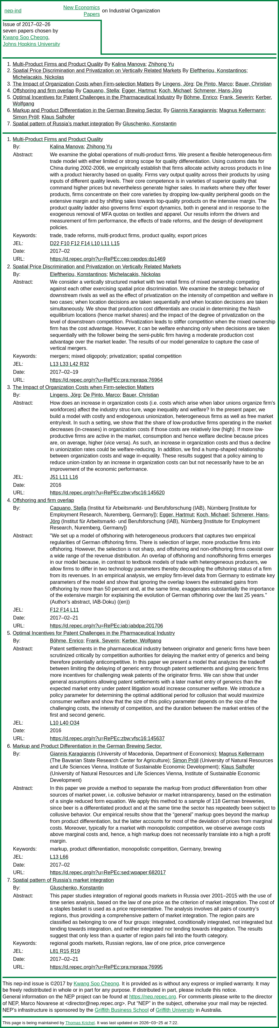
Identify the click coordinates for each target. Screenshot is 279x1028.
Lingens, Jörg (178, 84)
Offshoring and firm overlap (43, 90)
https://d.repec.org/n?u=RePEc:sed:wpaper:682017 (108, 872)
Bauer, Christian (253, 84)
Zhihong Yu (161, 64)
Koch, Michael (175, 90)
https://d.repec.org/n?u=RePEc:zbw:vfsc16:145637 (107, 738)
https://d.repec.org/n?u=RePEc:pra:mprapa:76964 (106, 380)
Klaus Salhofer (58, 117)
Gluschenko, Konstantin (150, 123)
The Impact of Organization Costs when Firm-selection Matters (83, 84)
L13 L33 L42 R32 (69, 364)
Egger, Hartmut (139, 90)
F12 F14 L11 (64, 610)
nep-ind (12, 10)
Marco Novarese (39, 1003)
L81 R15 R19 (65, 951)
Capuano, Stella (101, 90)
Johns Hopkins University (31, 44)
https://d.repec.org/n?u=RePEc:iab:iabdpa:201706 (106, 625)
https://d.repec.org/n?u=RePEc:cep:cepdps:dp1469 (107, 259)
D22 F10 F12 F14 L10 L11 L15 (85, 243)
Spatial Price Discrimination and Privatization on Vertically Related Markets (97, 70)
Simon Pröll (26, 117)
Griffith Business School (122, 1010)
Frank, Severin (236, 97)
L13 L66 (59, 857)
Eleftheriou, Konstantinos (218, 70)
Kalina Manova (128, 64)
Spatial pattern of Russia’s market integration (63, 123)
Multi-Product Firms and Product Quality (58, 64)
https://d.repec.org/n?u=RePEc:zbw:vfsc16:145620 (107, 492)
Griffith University (175, 1010)
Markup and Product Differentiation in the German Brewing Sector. (87, 110)
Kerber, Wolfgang (141, 640)
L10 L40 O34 (65, 723)
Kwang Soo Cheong (25, 37)
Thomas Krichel (79, 1022)
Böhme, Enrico (200, 97)
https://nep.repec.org (152, 996)
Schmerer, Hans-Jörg (218, 90)
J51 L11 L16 (64, 477)
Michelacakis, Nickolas (38, 77)
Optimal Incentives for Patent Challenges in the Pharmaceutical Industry (94, 97)
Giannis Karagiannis (193, 110)
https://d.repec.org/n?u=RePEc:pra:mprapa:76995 (106, 967)
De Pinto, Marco (214, 84)
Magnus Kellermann (241, 110)
